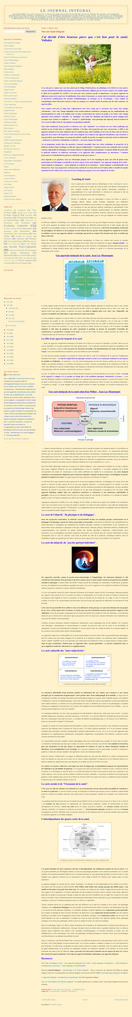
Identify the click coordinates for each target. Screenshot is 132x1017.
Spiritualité (8, 255)
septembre (12, 308)
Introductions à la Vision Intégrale (76, 970)
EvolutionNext (9, 72)
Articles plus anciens (121, 1000)
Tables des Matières (25, 258)
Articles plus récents (48, 1000)
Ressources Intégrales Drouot (14, 155)
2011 (8, 360)
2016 (8, 343)
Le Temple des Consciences (13, 107)
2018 (8, 336)
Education (8, 218)
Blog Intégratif (9, 69)
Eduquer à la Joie (10, 146)
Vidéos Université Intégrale (13, 81)
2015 (8, 347)
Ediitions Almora (10, 116)
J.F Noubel (7, 137)
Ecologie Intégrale (12, 215)
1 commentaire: (79, 989)
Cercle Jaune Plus (10, 104)
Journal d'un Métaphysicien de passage (17, 134)
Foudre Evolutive (10, 63)
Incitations (7, 231)
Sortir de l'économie (27, 250)
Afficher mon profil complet (16, 439)
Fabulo (6, 167)
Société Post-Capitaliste (22, 246)
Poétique (32, 238)
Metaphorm (8, 152)
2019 (8, 333)
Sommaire (12, 250)
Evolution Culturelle (16, 225)
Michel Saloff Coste (10, 125)
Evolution (26, 223)
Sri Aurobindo (22, 255)
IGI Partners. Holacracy (12, 149)
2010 (8, 364)
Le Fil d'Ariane (9, 164)
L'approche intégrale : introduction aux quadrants (59, 977)
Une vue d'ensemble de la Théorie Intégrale (57, 982)
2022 (8, 302)
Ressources (31, 241)
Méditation (20, 239)
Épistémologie (29, 220)
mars (10, 318)
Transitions (7, 263)
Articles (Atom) (56, 1004)
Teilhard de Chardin (9, 260)
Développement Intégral (12, 43)
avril (10, 315)
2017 (8, 340)
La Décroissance (9, 178)
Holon (125, 884)
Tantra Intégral (9, 46)
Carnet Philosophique (11, 60)
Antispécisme (8, 210)
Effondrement (23, 218)
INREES (7, 172)
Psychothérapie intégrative (111, 973)
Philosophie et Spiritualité (13, 161)
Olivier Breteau (13, 374)
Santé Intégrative (9, 175)
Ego (35, 218)
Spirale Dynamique (10, 113)
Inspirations (25, 231)
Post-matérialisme (15, 241)
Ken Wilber (55, 991)
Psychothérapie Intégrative (13, 66)
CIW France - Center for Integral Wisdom (18, 101)
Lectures (7, 238)
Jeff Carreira (8, 190)
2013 (8, 353)
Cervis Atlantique (10, 158)
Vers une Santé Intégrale (53, 31)
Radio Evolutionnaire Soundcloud (15, 57)
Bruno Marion (9, 128)
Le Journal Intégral (65, 10)
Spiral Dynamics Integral (12, 199)
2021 (8, 305)
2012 (8, 357)
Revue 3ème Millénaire (12, 169)
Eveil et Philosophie (11, 119)
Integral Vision (9, 90)
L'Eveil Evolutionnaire (11, 78)
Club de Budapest (10, 87)
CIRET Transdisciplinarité (13, 140)
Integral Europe (9, 110)
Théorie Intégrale (68, 991)
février (11, 325)
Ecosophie (28, 215)
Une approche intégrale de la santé (77, 963)
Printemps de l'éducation (12, 143)
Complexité (22, 210)
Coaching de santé (55, 963)
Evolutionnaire (26, 228)
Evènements (8, 223)
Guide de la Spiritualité (12, 75)
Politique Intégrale (10, 98)
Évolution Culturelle (10, 229)
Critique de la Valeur (11, 181)
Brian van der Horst (10, 96)
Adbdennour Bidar (10, 122)
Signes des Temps (28, 244)
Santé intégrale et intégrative (102, 963)
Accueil (84, 1000)
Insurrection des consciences (16, 233)
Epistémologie (13, 220)
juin (10, 312)
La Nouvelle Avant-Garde (12, 49)
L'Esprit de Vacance (24, 236)
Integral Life (8, 193)
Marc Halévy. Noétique (12, 131)
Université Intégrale (10, 84)
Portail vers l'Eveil (10, 93)
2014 (8, 350)
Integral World (9, 187)
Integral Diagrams (10, 196)
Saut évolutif (12, 244)
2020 (8, 330)
